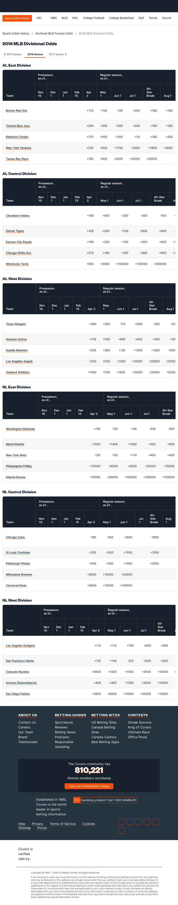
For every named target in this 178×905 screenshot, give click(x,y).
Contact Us (27, 722)
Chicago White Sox (18, 253)
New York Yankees (18, 147)
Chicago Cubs (15, 537)
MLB (64, 18)
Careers (24, 727)
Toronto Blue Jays (18, 125)
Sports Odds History (15, 33)
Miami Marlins (15, 444)
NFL (41, 18)
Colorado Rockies (17, 671)
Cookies (88, 824)
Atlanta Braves (16, 477)
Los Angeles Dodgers (20, 645)
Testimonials (27, 742)
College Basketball (121, 18)
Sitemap (24, 828)
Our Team (25, 732)
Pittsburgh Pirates (18, 563)
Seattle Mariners (17, 350)
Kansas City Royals (19, 242)
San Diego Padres (18, 693)
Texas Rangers (16, 324)
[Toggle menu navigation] (173, 6)
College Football (93, 18)
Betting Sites (105, 715)
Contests (138, 715)
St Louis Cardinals (18, 552)
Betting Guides (70, 715)
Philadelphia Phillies (19, 466)
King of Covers (139, 727)
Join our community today (89, 786)
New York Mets (16, 455)
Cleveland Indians (18, 215)
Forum (42, 828)
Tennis (153, 18)
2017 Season (58, 54)
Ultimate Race (139, 732)
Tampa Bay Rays (17, 158)
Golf (141, 18)
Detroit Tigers (15, 231)
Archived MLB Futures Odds (54, 33)
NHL (75, 18)
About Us (27, 715)
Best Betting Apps (105, 742)
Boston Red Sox (16, 110)
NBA (54, 18)
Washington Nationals (20, 429)
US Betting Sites (103, 722)
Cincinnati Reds (16, 585)
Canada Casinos (103, 737)
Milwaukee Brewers (19, 574)
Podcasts (62, 737)
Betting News (65, 732)
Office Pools (137, 737)
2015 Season (13, 54)
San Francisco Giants (20, 660)
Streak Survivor (140, 722)
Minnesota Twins (17, 264)
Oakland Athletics (18, 372)
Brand (22, 737)
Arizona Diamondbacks (21, 682)
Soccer (166, 18)
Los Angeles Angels (19, 361)
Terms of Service (63, 824)
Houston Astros (16, 339)
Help (21, 824)
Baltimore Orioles (17, 136)
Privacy (37, 824)
